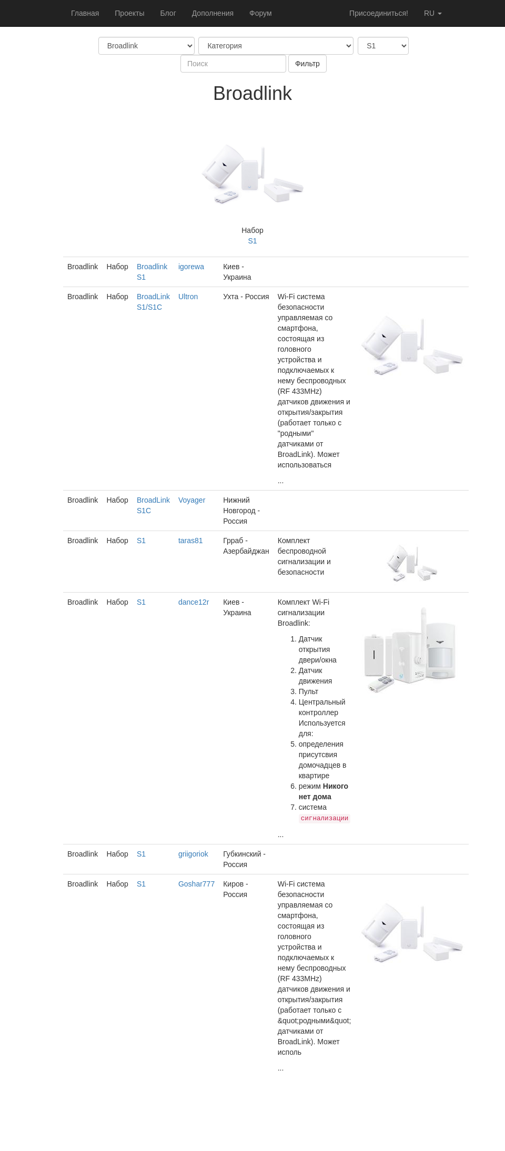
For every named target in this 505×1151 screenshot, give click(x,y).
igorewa (191, 266)
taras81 (190, 540)
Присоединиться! (378, 13)
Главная (85, 13)
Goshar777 (196, 884)
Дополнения (213, 13)
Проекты (129, 13)
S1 (252, 241)
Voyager (191, 500)
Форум (260, 13)
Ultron (188, 296)
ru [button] (433, 13)
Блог (168, 13)
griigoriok (193, 854)
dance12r (193, 602)
